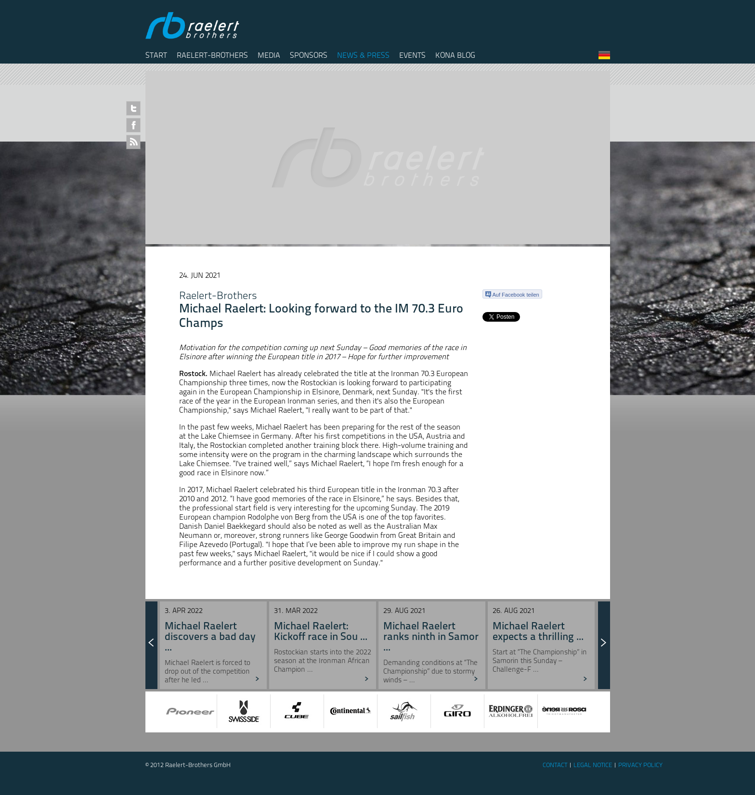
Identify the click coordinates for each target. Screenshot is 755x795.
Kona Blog (455, 55)
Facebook (133, 125)
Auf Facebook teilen (512, 294)
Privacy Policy (640, 765)
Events (412, 55)
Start (156, 55)
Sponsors (308, 55)
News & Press (363, 55)
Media (269, 55)
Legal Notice (592, 765)
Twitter (133, 108)
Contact (555, 765)
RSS (133, 142)
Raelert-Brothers (212, 55)
